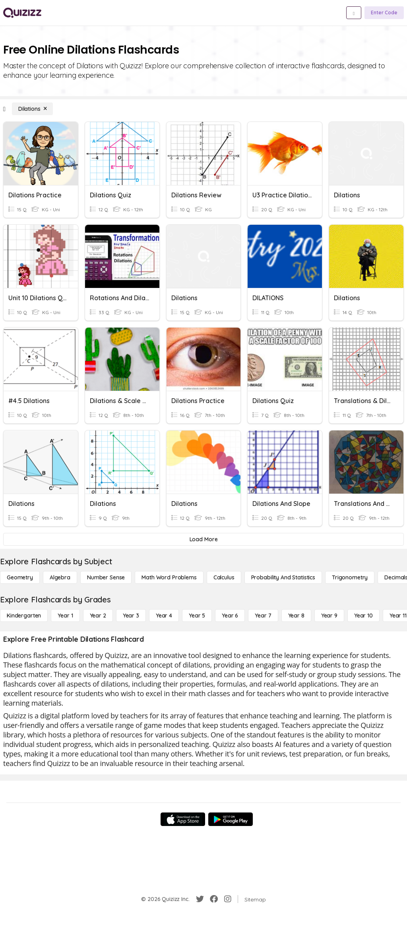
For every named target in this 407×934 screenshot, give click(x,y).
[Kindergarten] (24, 615)
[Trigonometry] (349, 577)
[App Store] (183, 819)
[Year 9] (329, 615)
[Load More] (203, 539)
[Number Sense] (106, 577)
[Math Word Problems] (169, 577)
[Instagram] (227, 899)
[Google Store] (230, 819)
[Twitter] (200, 899)
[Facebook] (214, 899)
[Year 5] (197, 615)
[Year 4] (164, 615)
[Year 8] (296, 615)
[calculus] (224, 577)
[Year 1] (65, 615)
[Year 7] (263, 615)
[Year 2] (98, 615)
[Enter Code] (384, 12)
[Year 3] (131, 615)
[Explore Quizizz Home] (22, 13)
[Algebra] (60, 577)
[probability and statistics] (283, 577)
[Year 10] (363, 615)
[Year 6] (230, 615)
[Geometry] (20, 577)
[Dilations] (32, 108)
